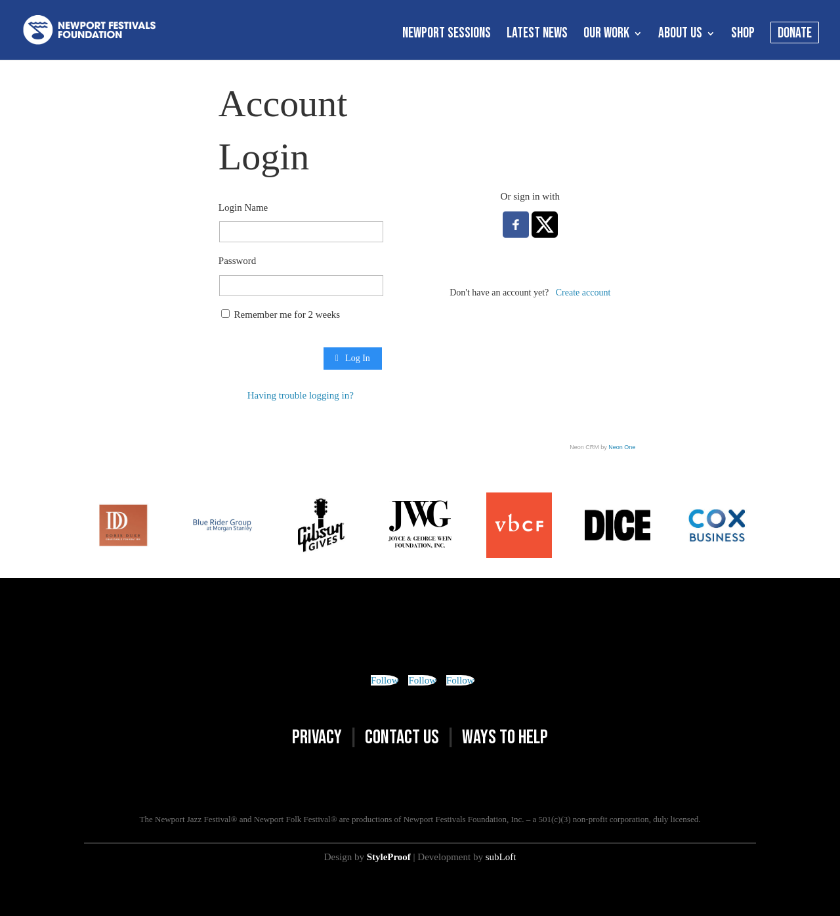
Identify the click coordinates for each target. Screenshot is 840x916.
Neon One (621, 447)
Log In (352, 358)
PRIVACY (317, 737)
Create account (583, 292)
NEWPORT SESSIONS (446, 35)
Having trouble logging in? (300, 395)
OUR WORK (606, 35)
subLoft (501, 857)
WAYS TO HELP (505, 737)
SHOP (743, 35)
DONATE (795, 35)
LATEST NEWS (537, 35)
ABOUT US (680, 35)
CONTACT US (402, 737)
